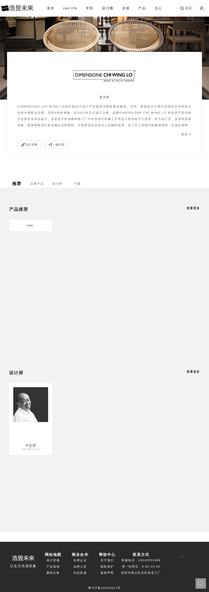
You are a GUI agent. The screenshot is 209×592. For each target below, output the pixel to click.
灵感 (127, 8)
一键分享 (56, 144)
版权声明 (107, 572)
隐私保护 (107, 566)
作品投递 (80, 572)
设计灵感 (53, 560)
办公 (158, 8)
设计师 (16, 372)
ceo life (70, 8)
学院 (91, 8)
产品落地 (53, 566)
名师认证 (80, 560)
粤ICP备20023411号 (104, 588)
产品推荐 (18, 209)
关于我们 (107, 560)
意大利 (104, 97)
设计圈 (109, 8)
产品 (142, 8)
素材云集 (53, 572)
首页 (50, 8)
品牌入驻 (80, 566)
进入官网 (29, 144)
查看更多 (193, 208)
